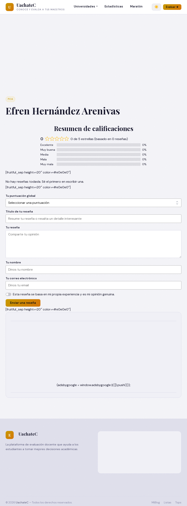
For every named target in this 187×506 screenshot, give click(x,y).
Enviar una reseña (23, 303)
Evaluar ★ (172, 7)
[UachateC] (10, 7)
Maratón (136, 6)
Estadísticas (114, 6)
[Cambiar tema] (156, 7)
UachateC (26, 5)
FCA (10, 99)
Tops (178, 502)
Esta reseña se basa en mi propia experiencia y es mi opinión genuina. (64, 294)
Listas (167, 502)
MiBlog (156, 502)
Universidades (84, 6)
